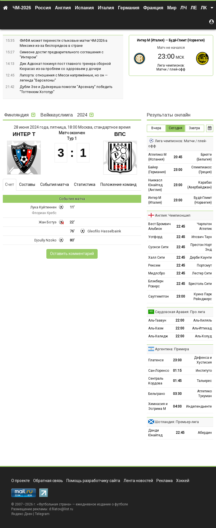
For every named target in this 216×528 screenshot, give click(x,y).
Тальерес (204, 381)
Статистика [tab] (84, 184)
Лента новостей (138, 480)
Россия (43, 7)
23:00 (178, 170)
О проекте (20, 480)
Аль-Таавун (157, 320)
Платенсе (156, 360)
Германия (129, 7)
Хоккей (182, 480)
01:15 (177, 371)
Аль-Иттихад (202, 328)
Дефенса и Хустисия (203, 360)
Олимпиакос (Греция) (201, 169)
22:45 (180, 226)
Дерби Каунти (201, 257)
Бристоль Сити (200, 284)
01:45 (177, 381)
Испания (84, 7)
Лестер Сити (202, 273)
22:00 (180, 320)
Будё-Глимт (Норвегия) (187, 40)
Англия (63, 7)
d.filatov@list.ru (61, 509)
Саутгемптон (158, 296)
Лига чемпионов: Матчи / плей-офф (170, 67)
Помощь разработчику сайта (93, 480)
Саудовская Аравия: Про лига (180, 312)
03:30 (177, 394)
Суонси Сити (158, 247)
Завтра (194, 128)
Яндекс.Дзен (21, 514)
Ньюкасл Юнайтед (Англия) (155, 185)
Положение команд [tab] (118, 184)
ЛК (204, 7)
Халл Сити (156, 257)
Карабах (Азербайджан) (199, 185)
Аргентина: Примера (172, 349)
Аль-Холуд (203, 336)
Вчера (156, 128)
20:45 (178, 157)
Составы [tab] (27, 184)
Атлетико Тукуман (204, 393)
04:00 (177, 406)
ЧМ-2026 (22, 7)
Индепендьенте (199, 406)
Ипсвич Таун (202, 237)
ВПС (120, 134)
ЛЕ (194, 7)
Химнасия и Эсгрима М (158, 406)
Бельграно (156, 394)
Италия (106, 7)
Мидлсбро (156, 273)
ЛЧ (184, 7)
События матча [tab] (54, 184)
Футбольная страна (54, 504)
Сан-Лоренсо (158, 371)
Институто (204, 371)
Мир (172, 7)
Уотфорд (155, 237)
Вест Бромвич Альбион (159, 226)
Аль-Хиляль (202, 320)
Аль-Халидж (158, 336)
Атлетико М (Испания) (157, 157)
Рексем (154, 265)
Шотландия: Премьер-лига (177, 422)
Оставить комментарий (72, 253)
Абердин (205, 433)
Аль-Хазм (155, 328)
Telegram (42, 514)
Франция (153, 7)
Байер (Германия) (157, 169)
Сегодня (175, 128)
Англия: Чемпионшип (172, 215)
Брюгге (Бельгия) (204, 157)
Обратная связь (48, 480)
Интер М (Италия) (151, 40)
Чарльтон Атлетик (204, 226)
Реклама (164, 480)
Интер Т (24, 134)
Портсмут (204, 265)
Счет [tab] (9, 184)
